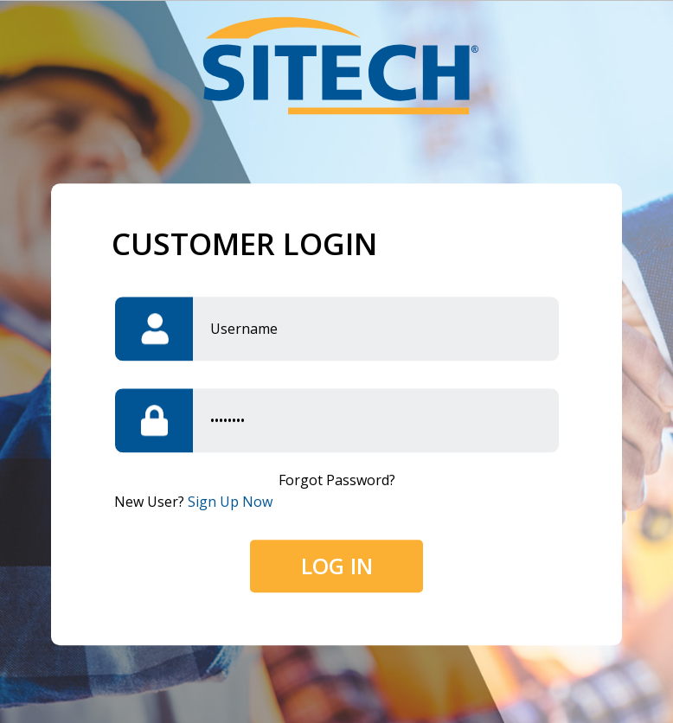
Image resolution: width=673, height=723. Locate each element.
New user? (193, 502)
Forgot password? (337, 480)
